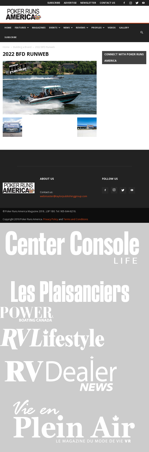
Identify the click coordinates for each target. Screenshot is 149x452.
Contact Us (107, 2)
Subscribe (53, 2)
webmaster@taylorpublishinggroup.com (63, 196)
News (68, 27)
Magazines (39, 27)
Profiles (98, 27)
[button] (141, 32)
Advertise (70, 2)
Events (54, 27)
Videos (112, 27)
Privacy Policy (51, 219)
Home (7, 27)
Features (22, 27)
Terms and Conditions (75, 219)
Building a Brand (22, 47)
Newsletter (88, 2)
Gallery (124, 27)
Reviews (82, 27)
